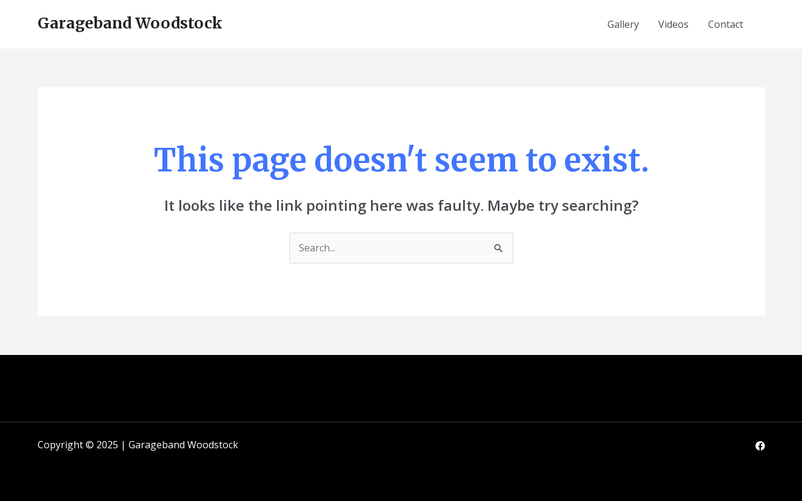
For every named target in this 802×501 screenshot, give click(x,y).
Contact (725, 24)
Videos (673, 24)
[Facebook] (760, 446)
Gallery (623, 24)
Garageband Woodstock (130, 23)
